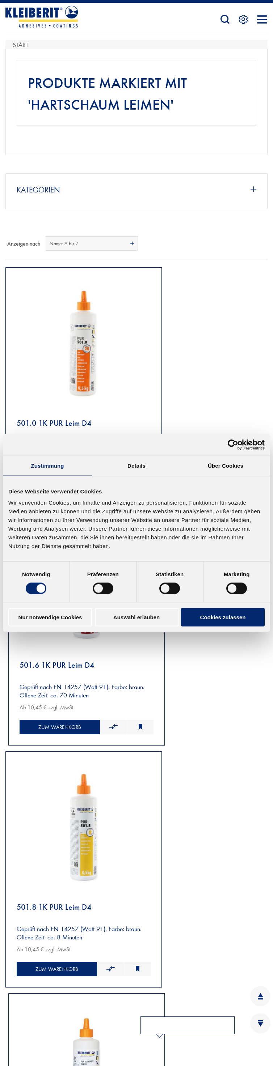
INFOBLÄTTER (146, 945)
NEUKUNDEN (23, 789)
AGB (11, 1016)
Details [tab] (136, 465)
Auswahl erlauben (136, 617)
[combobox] (92, 243)
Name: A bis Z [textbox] (64, 243)
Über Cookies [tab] (225, 465)
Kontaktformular (56, 967)
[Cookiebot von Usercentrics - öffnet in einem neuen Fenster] (233, 444)
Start (20, 44)
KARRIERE (141, 957)
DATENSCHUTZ (25, 1028)
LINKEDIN (155, 1004)
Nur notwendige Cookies (50, 617)
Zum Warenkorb (47, 680)
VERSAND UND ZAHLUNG (40, 797)
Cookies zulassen (223, 617)
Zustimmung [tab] (47, 465)
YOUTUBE (155, 1040)
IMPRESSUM (21, 1004)
